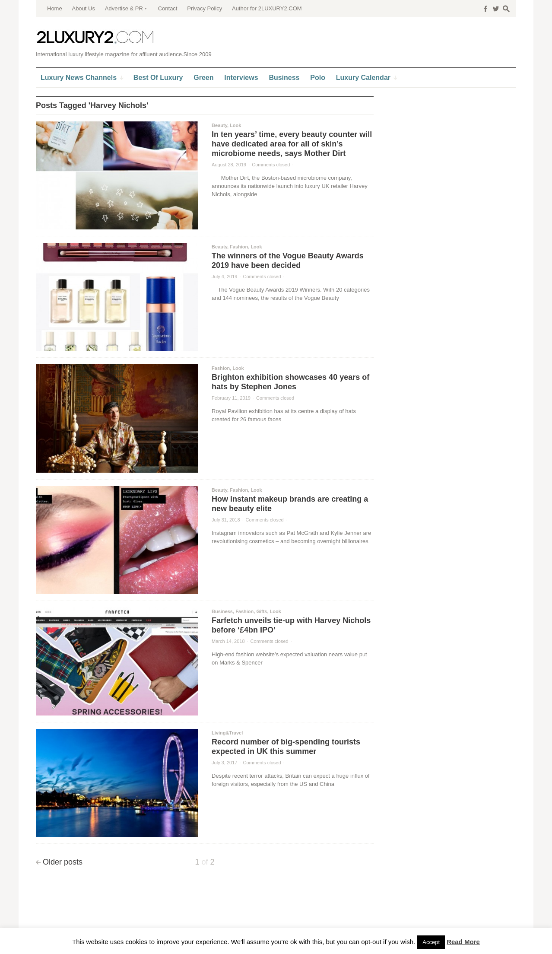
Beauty (219, 125)
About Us (83, 8)
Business (222, 611)
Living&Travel (227, 732)
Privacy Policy (204, 8)
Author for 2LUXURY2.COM (267, 8)
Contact (168, 8)
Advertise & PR (124, 8)
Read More (463, 941)
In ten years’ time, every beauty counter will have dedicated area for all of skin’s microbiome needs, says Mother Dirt (292, 144)
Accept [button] (431, 942)
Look (235, 125)
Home (54, 8)
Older (62, 862)
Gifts (261, 611)
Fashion (239, 246)
